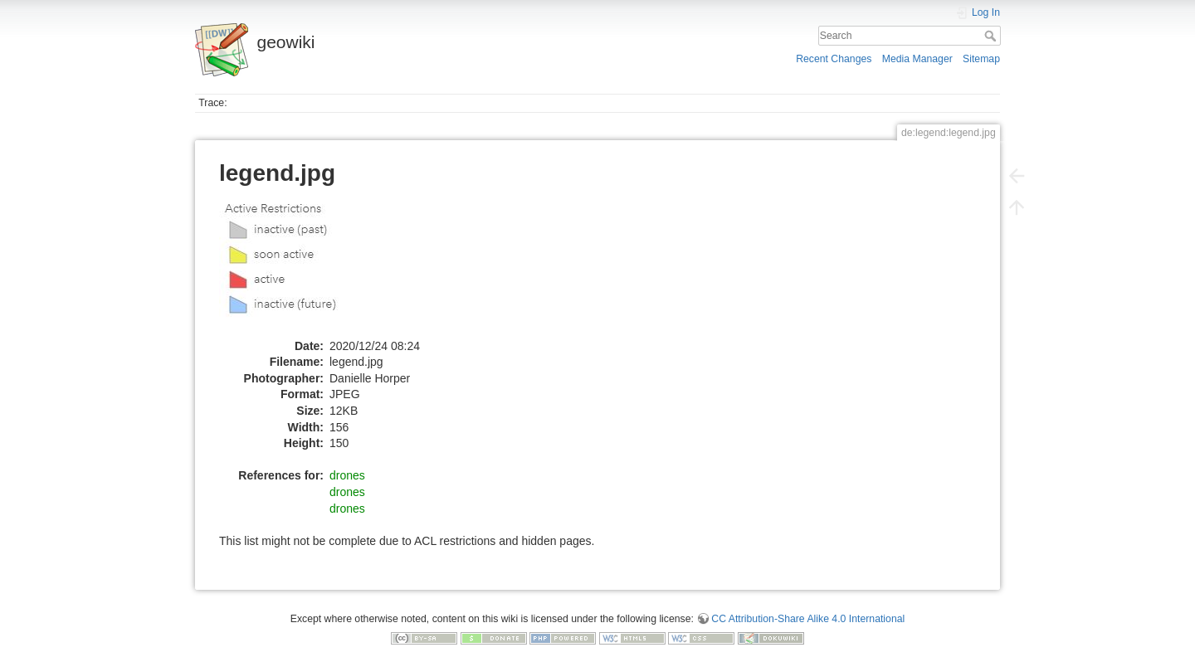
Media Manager (917, 59)
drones (347, 475)
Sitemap (981, 59)
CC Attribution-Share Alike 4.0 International (808, 619)
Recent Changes (833, 59)
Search (992, 35)
